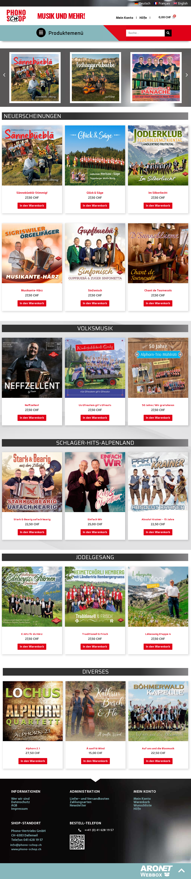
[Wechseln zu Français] (162, 3)
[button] (4, 74)
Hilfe (143, 17)
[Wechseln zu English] (181, 3)
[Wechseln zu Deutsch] (142, 3)
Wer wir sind (20, 798)
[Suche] (168, 33)
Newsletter (78, 805)
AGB (14, 805)
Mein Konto (124, 17)
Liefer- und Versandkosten (89, 798)
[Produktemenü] (41, 32)
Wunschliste (143, 805)
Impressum (19, 808)
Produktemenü (65, 33)
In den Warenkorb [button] (32, 205)
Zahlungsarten (80, 802)
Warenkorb (142, 802)
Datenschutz (20, 802)
